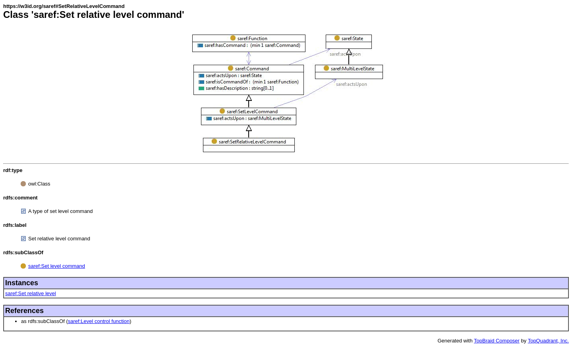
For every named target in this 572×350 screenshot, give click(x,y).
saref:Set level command (56, 266)
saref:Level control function (98, 321)
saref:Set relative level (30, 293)
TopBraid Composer (497, 341)
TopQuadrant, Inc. (548, 341)
